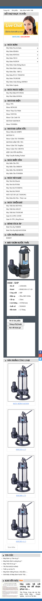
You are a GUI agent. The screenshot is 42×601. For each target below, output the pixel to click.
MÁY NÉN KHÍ (14, 178)
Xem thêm (11, 547)
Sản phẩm (15, 10)
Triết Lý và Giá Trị (9, 569)
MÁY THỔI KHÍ (14, 202)
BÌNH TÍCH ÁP (14, 224)
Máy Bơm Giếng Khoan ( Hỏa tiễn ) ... (15, 572)
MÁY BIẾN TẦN (14, 160)
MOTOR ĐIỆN (13, 101)
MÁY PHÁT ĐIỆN (15, 90)
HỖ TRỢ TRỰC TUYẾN (14, 14)
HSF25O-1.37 (21, 449)
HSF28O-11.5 (21, 541)
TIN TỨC (9, 555)
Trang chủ (6, 10)
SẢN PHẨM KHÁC (15, 235)
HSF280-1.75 (21, 496)
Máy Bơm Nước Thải (26, 10)
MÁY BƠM (12, 45)
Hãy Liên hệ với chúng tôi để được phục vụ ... (30, 586)
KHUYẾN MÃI (11, 581)
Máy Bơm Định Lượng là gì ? (12, 561)
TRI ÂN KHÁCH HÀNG (10, 566)
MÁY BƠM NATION (21, 404)
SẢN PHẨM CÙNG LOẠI (18, 360)
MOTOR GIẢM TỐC (16, 129)
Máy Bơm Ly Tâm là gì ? (11, 558)
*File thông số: (13, 317)
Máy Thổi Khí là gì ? (9, 564)
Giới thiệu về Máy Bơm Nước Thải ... (15, 574)
